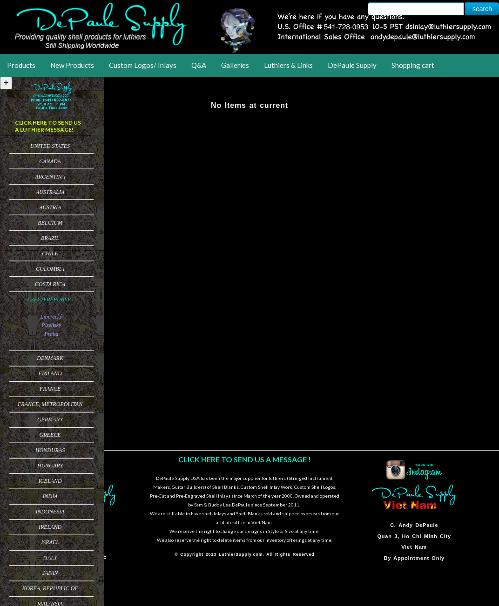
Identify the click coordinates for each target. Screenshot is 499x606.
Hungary (50, 465)
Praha (51, 334)
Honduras (50, 450)
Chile (50, 253)
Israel (50, 542)
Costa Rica (50, 284)
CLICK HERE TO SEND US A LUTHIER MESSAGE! (48, 126)
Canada (50, 161)
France (50, 389)
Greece (50, 435)
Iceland (50, 481)
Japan (50, 573)
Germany (50, 419)
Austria (50, 207)
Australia (50, 192)
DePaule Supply (352, 65)
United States (50, 146)
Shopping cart (412, 65)
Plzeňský (51, 325)
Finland (50, 373)
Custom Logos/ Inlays (142, 65)
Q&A (198, 65)
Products (21, 65)
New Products (72, 65)
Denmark (50, 358)
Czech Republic (50, 299)
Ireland (50, 527)
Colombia (50, 269)
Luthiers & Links (288, 65)
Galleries (235, 65)
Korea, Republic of (50, 588)
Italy (50, 557)
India (50, 496)
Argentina (50, 176)
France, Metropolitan (50, 404)
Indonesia (50, 511)
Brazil (50, 238)
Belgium (50, 223)
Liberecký (51, 316)
